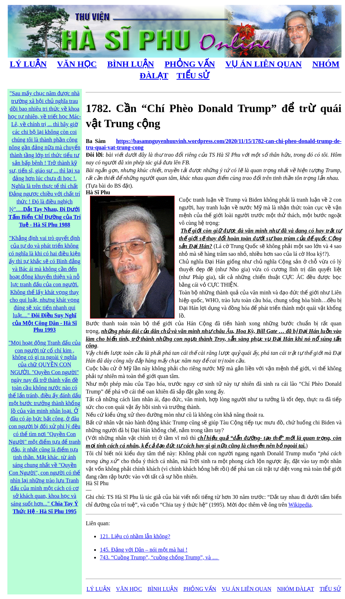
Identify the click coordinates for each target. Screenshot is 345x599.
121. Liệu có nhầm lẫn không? (135, 536)
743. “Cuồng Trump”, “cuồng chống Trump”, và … (159, 557)
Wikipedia (300, 505)
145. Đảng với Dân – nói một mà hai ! (143, 550)
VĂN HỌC (77, 64)
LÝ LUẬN (28, 64)
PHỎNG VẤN (189, 64)
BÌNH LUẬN (130, 64)
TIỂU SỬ (192, 75)
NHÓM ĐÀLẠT (295, 589)
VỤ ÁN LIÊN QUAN (264, 64)
